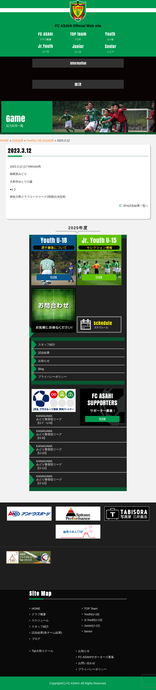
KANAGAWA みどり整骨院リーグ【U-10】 (49, 449)
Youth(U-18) (91, 614)
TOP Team (91, 608)
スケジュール (40, 620)
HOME (4, 140)
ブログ (36, 638)
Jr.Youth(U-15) (93, 620)
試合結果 (17, 140)
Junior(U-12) (92, 625)
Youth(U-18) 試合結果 (40, 140)
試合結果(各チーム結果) (47, 632)
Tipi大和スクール (42, 651)
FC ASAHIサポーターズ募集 (96, 657)
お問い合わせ (86, 663)
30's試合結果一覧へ (135, 205)
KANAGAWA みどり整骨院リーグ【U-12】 (49, 480)
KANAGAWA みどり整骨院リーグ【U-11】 (49, 465)
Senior (88, 631)
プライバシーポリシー (52, 376)
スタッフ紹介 (46, 344)
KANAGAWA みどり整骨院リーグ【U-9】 (49, 434)
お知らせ (44, 360)
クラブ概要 (39, 614)
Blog (41, 369)
